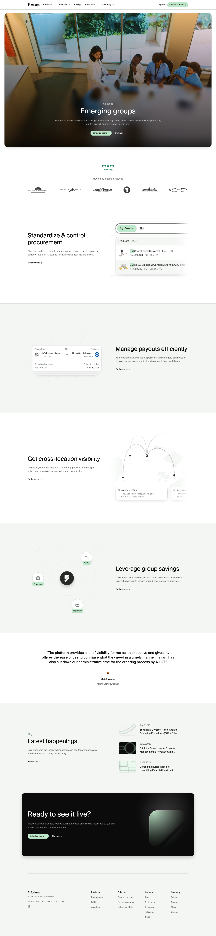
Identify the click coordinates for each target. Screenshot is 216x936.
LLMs (62, 901)
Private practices (125, 897)
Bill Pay (94, 902)
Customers (149, 902)
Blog (146, 897)
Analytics (95, 907)
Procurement (97, 897)
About (174, 907)
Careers (174, 912)
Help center (149, 912)
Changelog (149, 907)
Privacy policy (51, 901)
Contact (175, 902)
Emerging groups (126, 902)
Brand (147, 917)
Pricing (174, 897)
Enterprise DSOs (125, 907)
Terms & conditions (35, 901)
